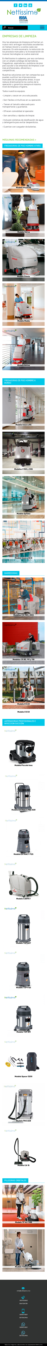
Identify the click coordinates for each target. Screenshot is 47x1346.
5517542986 (23, 1335)
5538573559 (23, 1327)
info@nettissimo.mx (23, 1291)
